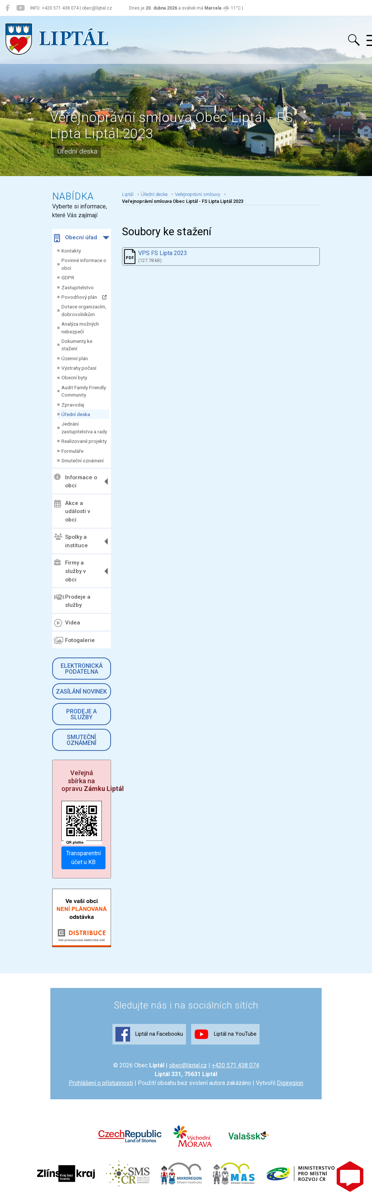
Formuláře (72, 451)
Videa (67, 623)
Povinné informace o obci (83, 264)
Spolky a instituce (71, 541)
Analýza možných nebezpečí (80, 327)
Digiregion (290, 1082)
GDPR (67, 277)
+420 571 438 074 (235, 1065)
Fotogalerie (74, 641)
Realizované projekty (84, 441)
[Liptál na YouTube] (20, 8)
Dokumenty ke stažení (76, 344)
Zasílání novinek (81, 691)
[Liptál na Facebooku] (8, 8)
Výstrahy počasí (78, 368)
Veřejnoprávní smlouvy (197, 194)
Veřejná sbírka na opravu (92, 780)
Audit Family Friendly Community (83, 391)
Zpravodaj (72, 405)
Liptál (127, 194)
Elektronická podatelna (82, 668)
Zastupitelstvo (77, 287)
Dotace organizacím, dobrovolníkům (83, 310)
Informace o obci (75, 481)
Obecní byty (74, 377)
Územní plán (74, 358)
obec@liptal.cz (188, 1065)
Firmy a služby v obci (70, 571)
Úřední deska (75, 414)
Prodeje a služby (72, 600)
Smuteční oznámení (82, 460)
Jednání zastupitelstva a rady (84, 427)
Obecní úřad (75, 238)
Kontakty (71, 251)
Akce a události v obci (72, 511)
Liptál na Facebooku (149, 1034)
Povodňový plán (84, 297)
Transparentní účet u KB (83, 858)
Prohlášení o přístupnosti (101, 1082)
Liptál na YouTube (225, 1034)
